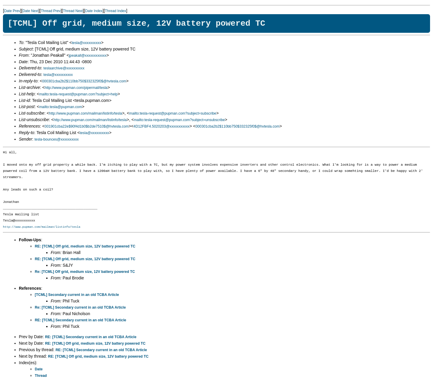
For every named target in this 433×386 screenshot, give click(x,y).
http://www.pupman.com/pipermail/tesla (76, 88)
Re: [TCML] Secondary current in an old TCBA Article (80, 307)
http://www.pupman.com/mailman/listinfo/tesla (85, 113)
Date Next (30, 11)
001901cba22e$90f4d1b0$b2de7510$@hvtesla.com (87, 126)
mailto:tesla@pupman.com (60, 107)
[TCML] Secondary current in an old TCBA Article (77, 295)
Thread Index (115, 11)
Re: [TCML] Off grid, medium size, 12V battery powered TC (85, 272)
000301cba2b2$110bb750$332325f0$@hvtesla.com (84, 81)
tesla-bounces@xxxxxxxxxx (56, 139)
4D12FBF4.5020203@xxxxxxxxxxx (162, 126)
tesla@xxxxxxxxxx (86, 43)
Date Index (94, 11)
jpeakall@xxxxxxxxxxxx (87, 55)
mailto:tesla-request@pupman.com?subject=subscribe (172, 113)
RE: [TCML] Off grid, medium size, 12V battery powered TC (85, 246)
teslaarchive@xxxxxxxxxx (63, 68)
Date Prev (12, 11)
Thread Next (73, 11)
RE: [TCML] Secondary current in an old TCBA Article (80, 320)
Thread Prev (50, 11)
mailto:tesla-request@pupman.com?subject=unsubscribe (179, 120)
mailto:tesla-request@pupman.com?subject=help (78, 94)
